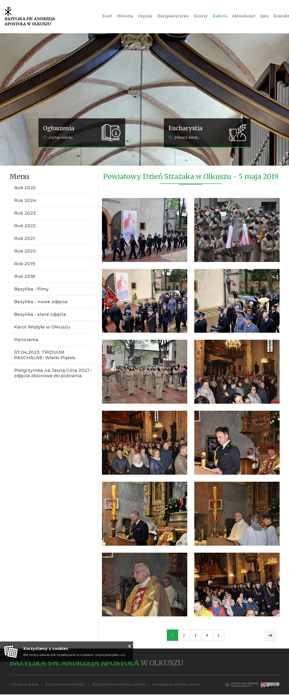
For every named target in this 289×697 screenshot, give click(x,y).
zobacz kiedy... (184, 140)
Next (270, 639)
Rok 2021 (24, 241)
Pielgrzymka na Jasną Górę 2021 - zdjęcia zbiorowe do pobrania (53, 376)
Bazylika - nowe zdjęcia (41, 305)
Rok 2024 (25, 203)
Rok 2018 (24, 279)
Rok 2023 (25, 216)
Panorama (26, 343)
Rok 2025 (25, 191)
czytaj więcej (57, 140)
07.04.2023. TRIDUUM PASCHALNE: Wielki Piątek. (45, 358)
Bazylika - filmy (31, 292)
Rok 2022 (25, 229)
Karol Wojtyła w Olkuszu (42, 330)
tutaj (122, 654)
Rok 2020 (25, 254)
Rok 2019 (24, 267)
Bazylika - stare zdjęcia (40, 317)
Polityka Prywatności (65, 688)
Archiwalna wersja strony (176, 688)
